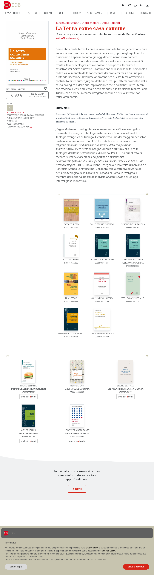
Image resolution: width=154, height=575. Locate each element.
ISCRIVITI (77, 489)
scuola (129, 13)
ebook (77, 13)
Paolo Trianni (111, 22)
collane (48, 13)
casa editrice (13, 13)
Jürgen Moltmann (67, 22)
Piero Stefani (90, 22)
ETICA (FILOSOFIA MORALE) (68, 38)
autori (32, 13)
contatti (145, 13)
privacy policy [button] (92, 547)
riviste (114, 13)
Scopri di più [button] (16, 566)
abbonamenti (95, 13)
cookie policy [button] (109, 551)
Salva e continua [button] (136, 566)
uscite (63, 13)
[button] (19, 126)
